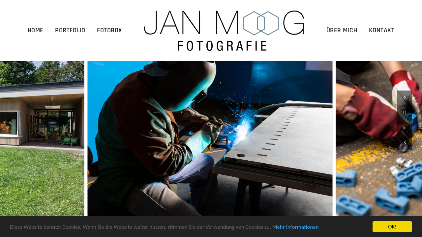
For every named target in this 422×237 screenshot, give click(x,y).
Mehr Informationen (295, 227)
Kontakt (382, 30)
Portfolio (70, 30)
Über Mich (341, 30)
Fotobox (109, 30)
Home (36, 30)
